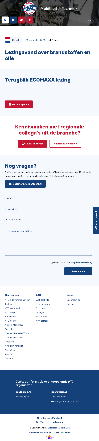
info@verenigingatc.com (67, 401)
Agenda (9, 354)
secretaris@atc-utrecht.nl (25, 183)
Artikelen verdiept (14, 345)
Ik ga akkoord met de (72, 262)
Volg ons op (50, 418)
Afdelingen (10, 316)
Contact (9, 358)
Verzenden (77, 271)
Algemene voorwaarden (40, 432)
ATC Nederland (12, 308)
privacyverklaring (83, 262)
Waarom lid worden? (64, 143)
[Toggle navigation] (94, 20)
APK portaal (42, 320)
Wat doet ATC (43, 299)
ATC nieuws (10, 320)
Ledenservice (73, 299)
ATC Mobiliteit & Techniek (57, 427)
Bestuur (71, 303)
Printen (54, 40)
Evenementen (43, 303)
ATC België (10, 312)
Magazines (10, 350)
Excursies (41, 308)
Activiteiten (42, 316)
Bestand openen (19, 104)
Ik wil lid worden (32, 143)
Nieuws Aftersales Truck (17, 333)
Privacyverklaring (61, 432)
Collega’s (40, 312)
